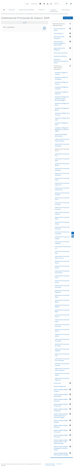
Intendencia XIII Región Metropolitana (61, 135)
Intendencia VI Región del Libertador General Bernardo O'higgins (62, 98)
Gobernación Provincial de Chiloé (62, 218)
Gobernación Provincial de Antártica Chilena (62, 140)
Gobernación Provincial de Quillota (62, 335)
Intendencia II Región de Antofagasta (61, 78)
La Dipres (27, 3)
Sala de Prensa (34, 3)
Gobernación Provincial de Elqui (62, 252)
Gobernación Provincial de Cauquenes (62, 174)
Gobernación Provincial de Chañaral (62, 213)
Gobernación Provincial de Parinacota (62, 325)
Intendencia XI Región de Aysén (61, 123)
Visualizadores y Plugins (50, 465)
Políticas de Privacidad (49, 463)
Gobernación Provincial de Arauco (58, 13)
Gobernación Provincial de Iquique (62, 267)
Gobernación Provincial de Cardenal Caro (62, 188)
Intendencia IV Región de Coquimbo (61, 88)
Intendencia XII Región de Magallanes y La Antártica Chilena (62, 129)
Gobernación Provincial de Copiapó (62, 237)
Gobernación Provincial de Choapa (62, 223)
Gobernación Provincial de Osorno (62, 315)
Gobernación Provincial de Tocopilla (62, 364)
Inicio (2, 13)
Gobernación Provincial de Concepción (62, 232)
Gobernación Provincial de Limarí (62, 276)
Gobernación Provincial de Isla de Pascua (62, 271)
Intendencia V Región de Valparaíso (61, 92)
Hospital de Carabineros (60, 56)
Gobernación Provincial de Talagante (62, 349)
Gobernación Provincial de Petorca (62, 330)
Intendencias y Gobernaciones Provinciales (42, 13)
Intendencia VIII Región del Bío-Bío (62, 109)
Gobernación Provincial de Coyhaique (62, 242)
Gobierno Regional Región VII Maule (61, 421)
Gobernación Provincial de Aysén (62, 159)
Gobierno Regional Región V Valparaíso (61, 409)
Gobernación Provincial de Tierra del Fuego (62, 359)
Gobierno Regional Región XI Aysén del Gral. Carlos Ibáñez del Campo (61, 441)
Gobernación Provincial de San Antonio (62, 340)
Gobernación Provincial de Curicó (62, 198)
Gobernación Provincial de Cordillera (62, 193)
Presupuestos (12, 9)
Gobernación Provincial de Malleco (62, 301)
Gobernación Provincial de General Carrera (62, 257)
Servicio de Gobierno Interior (59, 29)
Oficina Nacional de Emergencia (59, 37)
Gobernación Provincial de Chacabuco (62, 208)
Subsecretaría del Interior (61, 53)
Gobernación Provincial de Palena (62, 320)
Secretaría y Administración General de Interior (61, 61)
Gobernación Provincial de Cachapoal (62, 169)
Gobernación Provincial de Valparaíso (62, 379)
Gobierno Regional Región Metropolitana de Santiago (61, 454)
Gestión (25, 22)
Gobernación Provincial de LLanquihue (62, 286)
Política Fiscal (41, 9)
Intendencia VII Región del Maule (62, 104)
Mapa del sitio (59, 463)
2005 (67, 13)
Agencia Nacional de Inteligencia (59, 49)
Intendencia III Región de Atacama (61, 83)
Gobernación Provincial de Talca (62, 354)
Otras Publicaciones (66, 9)
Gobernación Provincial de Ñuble (62, 310)
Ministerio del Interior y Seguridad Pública (24, 13)
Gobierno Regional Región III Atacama (61, 400)
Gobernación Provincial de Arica (62, 154)
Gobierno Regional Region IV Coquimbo (61, 405)
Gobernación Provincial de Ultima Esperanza (62, 369)
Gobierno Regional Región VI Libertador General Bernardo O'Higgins (61, 415)
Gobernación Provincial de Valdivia (62, 374)
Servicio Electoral (58, 33)
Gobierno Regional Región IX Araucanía (61, 431)
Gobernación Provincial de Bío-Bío (62, 164)
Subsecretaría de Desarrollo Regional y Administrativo (59, 43)
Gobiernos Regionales (60, 386)
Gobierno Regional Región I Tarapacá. (61, 390)
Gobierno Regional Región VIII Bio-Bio (61, 426)
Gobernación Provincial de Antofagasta (62, 145)
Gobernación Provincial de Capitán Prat (62, 184)
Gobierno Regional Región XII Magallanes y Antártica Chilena (61, 448)
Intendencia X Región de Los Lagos (62, 119)
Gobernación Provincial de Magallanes (62, 291)
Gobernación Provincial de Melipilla (62, 306)
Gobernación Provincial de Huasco (62, 262)
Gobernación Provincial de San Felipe (62, 345)
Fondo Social (57, 383)
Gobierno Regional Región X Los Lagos (61, 436)
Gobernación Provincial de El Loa (63, 247)
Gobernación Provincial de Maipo (62, 296)
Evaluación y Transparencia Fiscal (53, 10)
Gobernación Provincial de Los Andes (62, 203)
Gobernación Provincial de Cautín (62, 179)
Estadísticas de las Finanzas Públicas (26, 9)
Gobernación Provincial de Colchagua (62, 228)
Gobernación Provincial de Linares (62, 281)
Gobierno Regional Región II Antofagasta (61, 395)
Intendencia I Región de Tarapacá (61, 73)
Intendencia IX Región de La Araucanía (62, 114)
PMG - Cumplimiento (44, 28)
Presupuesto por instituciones (10, 13)
